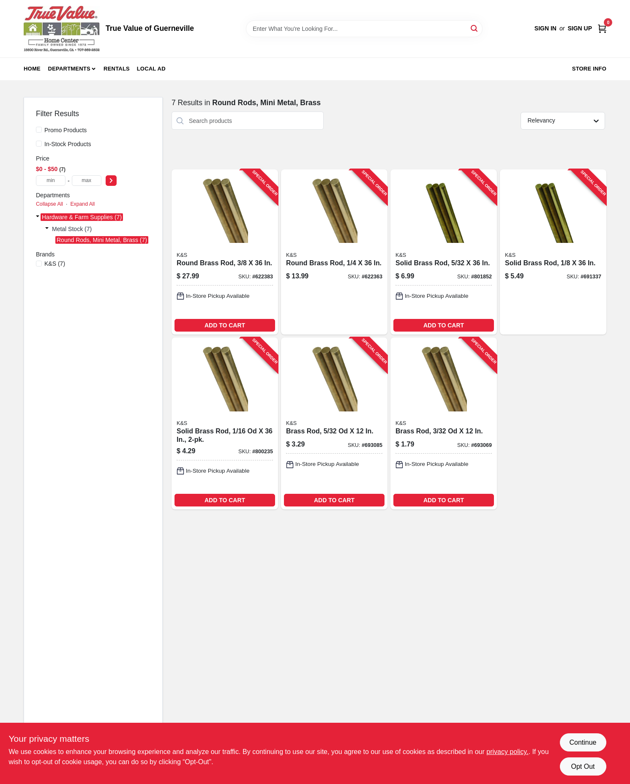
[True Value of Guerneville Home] (62, 29)
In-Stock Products (67, 144)
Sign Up (579, 28)
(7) (54, 263)
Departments (69, 68)
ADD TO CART (225, 325)
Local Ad (151, 68)
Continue (582, 742)
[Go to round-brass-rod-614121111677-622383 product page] (225, 252)
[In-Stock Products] (39, 144)
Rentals (117, 68)
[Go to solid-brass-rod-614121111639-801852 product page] (443, 252)
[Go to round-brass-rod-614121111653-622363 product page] (334, 252)
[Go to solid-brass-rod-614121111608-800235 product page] (225, 423)
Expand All (82, 204)
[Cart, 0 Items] (602, 28)
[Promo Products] (39, 130)
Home (32, 68)
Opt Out (583, 766)
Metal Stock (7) (72, 229)
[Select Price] (111, 180)
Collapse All (49, 204)
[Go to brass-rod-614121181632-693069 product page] (443, 423)
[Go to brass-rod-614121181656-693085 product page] (334, 423)
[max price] (86, 180)
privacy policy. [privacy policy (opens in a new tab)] (507, 751)
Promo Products (65, 130)
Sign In (545, 28)
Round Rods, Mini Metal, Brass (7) (102, 240)
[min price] (50, 180)
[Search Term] (364, 28)
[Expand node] (37, 217)
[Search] (475, 28)
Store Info (589, 68)
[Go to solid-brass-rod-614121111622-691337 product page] (553, 252)
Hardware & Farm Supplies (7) (82, 217)
